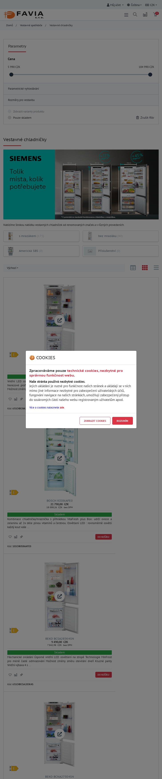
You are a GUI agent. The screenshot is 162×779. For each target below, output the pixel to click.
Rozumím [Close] (122, 420)
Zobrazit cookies (95, 420)
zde (62, 407)
